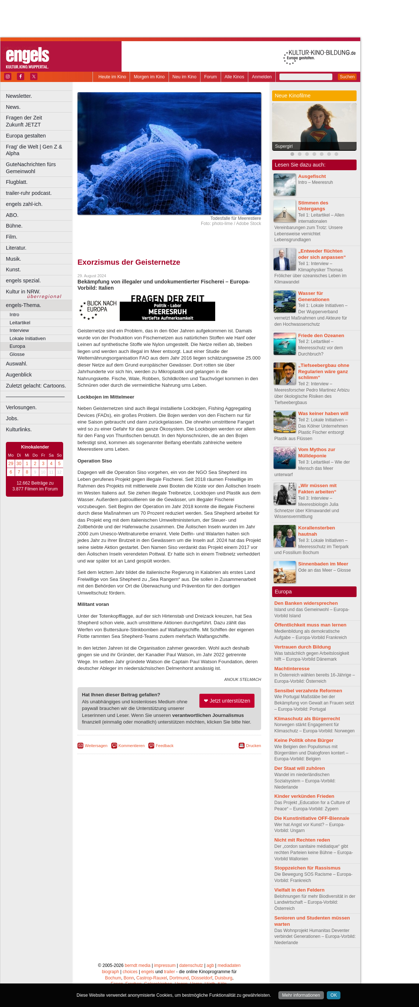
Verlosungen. (21, 407)
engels (147, 971)
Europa (17, 346)
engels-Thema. (23, 305)
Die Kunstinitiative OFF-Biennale (311, 818)
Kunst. (13, 269)
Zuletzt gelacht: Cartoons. (36, 386)
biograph (110, 971)
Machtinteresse (292, 668)
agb (210, 965)
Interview (19, 330)
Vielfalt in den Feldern (299, 890)
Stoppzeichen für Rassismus (307, 868)
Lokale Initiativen (28, 338)
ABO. (12, 215)
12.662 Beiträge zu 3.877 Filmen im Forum (35, 486)
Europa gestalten (26, 136)
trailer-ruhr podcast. (29, 193)
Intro (14, 314)
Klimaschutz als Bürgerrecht (307, 718)
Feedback (164, 745)
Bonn (129, 978)
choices (130, 971)
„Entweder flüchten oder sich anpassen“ (322, 254)
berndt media (138, 965)
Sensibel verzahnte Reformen (308, 690)
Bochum (113, 978)
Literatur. (16, 248)
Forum (210, 76)
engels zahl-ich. (24, 204)
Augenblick (19, 375)
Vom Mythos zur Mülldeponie (316, 452)
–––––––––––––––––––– (35, 396)
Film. (11, 237)
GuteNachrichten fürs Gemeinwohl (31, 167)
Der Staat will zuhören (299, 768)
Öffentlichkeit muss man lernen (310, 625)
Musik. (13, 259)
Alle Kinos (234, 76)
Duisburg (223, 978)
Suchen (347, 76)
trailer (169, 971)
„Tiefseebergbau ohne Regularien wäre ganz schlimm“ (323, 372)
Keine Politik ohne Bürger (303, 740)
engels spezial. (23, 280)
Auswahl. (16, 364)
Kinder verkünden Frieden (304, 796)
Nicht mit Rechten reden (302, 840)
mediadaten (229, 965)
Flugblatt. (17, 182)
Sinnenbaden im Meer (323, 564)
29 (10, 463)
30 (19, 463)
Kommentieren (132, 745)
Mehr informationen (301, 995)
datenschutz (191, 965)
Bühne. (14, 226)
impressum (165, 965)
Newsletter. (19, 96)
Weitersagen (96, 745)
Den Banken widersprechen (306, 603)
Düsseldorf (201, 978)
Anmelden (262, 76)
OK (333, 995)
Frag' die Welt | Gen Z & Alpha (34, 150)
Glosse (17, 354)
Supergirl (284, 146)
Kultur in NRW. (23, 291)
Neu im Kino (184, 76)
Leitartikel (20, 322)
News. (13, 107)
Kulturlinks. (19, 429)
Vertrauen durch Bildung (302, 647)
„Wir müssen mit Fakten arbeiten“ (317, 488)
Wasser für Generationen (313, 296)
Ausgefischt (312, 176)
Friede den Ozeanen (321, 335)
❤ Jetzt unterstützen (227, 701)
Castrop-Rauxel (151, 978)
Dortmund (179, 978)
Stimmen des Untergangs (313, 206)
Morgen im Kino (149, 76)
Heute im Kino (112, 76)
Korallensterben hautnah (316, 531)
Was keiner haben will (323, 413)
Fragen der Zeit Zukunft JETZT (40, 121)
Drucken (253, 745)
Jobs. (12, 418)
